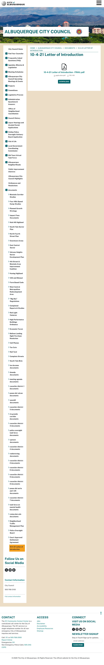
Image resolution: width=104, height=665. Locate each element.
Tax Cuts (13, 347)
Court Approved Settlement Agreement (16, 539)
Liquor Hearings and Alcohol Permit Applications (16, 125)
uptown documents (14, 441)
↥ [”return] (101, 613)
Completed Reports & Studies (17, 307)
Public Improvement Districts (16, 170)
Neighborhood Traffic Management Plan (17, 523)
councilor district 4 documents (16, 448)
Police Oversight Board (16, 532)
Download (64, 82)
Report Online (7, 640)
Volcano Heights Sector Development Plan (17, 254)
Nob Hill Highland (17, 222)
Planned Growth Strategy (16, 209)
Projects (11, 86)
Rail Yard (13, 352)
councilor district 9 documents (16, 476)
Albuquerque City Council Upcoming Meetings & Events (15, 79)
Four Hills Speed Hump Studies (16, 203)
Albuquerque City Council (50, 48)
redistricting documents (15, 455)
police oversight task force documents (16, 432)
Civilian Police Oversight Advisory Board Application (15, 134)
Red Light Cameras (13, 314)
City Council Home (15, 49)
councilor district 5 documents (16, 408)
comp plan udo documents (15, 515)
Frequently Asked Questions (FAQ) (15, 59)
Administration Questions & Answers (14, 101)
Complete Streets (17, 356)
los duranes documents (14, 366)
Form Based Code (17, 282)
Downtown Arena (16, 241)
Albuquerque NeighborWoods (14, 163)
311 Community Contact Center (16, 621)
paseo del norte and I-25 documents (16, 490)
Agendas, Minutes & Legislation (16, 66)
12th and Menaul (16, 278)
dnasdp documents (14, 373)
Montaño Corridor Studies (17, 196)
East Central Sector (15, 246)
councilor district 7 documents (16, 499)
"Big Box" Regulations (14, 300)
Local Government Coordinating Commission (15, 148)
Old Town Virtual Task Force (14, 156)
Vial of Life (12, 141)
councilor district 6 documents (16, 469)
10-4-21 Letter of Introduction (16, 548)
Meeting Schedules (15, 72)
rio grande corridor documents (14, 416)
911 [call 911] (13, 642)
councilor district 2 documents (16, 462)
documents (70, 48)
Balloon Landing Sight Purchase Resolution (16, 336)
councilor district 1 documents (17, 387)
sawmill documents (14, 401)
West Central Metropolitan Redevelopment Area (16, 290)
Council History (14, 118)
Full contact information (13, 596)
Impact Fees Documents (14, 216)
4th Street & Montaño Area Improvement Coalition (15, 265)
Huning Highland (16, 273)
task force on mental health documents (15, 507)
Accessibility (42, 626)
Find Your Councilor (15, 54)
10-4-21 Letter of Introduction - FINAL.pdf (64, 72)
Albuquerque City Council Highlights (15, 177)
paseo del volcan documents (16, 394)
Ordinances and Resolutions (14, 184)
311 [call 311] (7, 637)
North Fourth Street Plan (15, 235)
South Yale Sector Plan (17, 228)
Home (32, 48)
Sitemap (40, 631)
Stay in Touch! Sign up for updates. (85, 638)
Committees (13, 90)
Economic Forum (16, 329)
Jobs (38, 621)
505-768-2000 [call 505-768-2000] (16, 637)
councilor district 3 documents (16, 424)
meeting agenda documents (16, 380)
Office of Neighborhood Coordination (13, 111)
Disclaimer (41, 624)
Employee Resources (45, 628)
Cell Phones (14, 343)
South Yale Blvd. (16, 361)
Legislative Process (15, 95)
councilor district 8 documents (16, 482)
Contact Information (15, 580)
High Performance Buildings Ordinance (17, 322)
